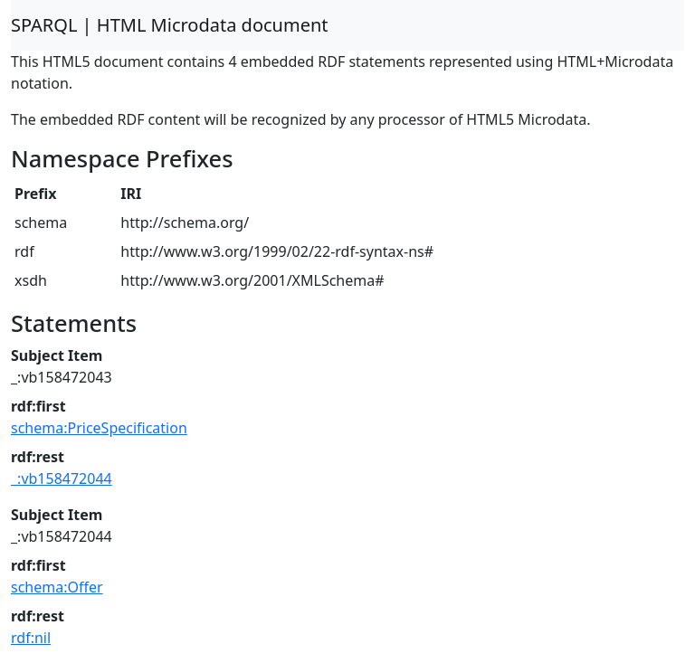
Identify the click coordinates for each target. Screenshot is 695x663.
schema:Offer (57, 587)
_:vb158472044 (61, 478)
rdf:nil (31, 638)
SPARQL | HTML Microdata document (169, 25)
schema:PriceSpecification (99, 428)
